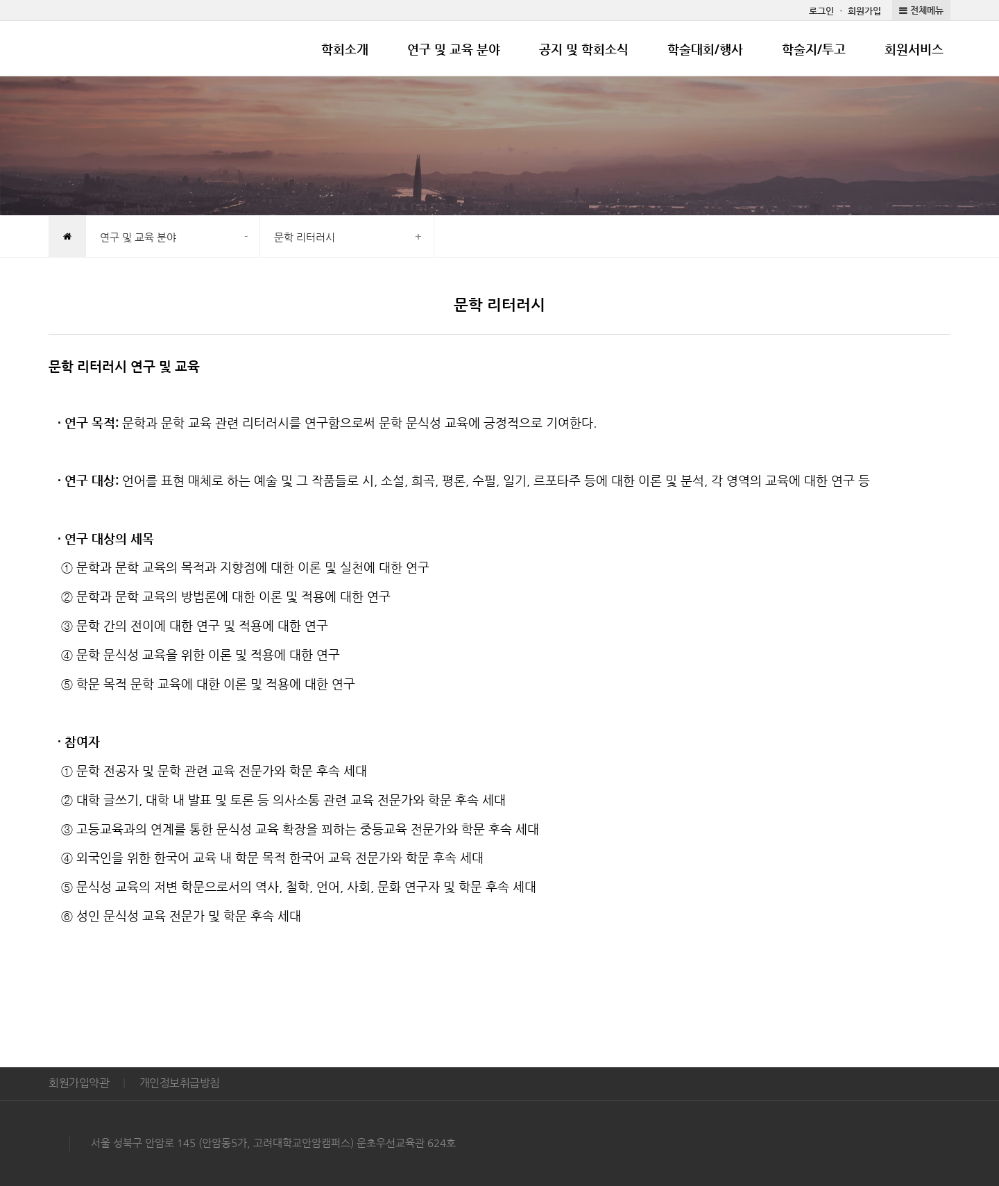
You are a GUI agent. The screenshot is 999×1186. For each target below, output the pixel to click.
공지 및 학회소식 (584, 49)
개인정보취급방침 (179, 1082)
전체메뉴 (927, 10)
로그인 (821, 11)
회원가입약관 (79, 1082)
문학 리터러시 (304, 237)
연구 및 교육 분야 (453, 49)
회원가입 (864, 11)
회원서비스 (914, 49)
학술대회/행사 (705, 49)
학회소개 (344, 49)
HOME (67, 237)
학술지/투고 (814, 49)
